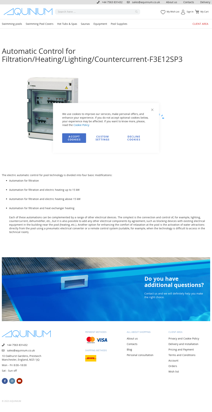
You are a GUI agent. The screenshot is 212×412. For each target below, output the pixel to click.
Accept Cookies (74, 138)
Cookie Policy (81, 125)
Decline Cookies (133, 138)
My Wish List (173, 11)
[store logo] (29, 11)
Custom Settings (103, 138)
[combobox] (97, 12)
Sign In (190, 11)
